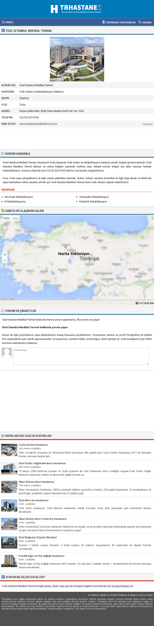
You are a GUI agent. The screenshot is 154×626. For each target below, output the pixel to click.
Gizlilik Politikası (118, 595)
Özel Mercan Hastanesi (34, 500)
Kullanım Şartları (98, 595)
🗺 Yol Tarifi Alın (144, 303)
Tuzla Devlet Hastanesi (33, 444)
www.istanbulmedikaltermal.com (38, 123)
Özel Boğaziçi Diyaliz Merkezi (38, 537)
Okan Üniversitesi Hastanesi (36, 481)
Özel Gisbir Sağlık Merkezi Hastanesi (42, 463)
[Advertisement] (77, 138)
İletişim (134, 595)
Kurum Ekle (146, 595)
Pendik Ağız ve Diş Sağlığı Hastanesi (41, 555)
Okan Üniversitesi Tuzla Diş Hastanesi (43, 518)
